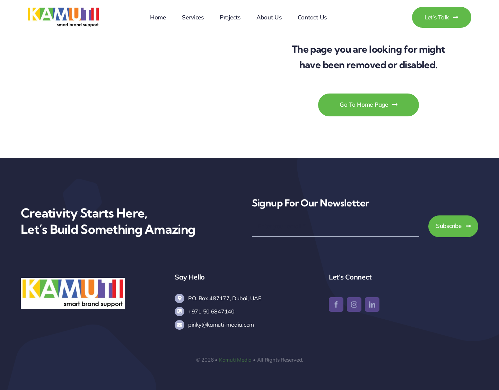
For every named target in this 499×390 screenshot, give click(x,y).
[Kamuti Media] (63, 10)
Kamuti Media (235, 359)
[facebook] (336, 304)
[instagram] (354, 304)
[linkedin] (372, 304)
